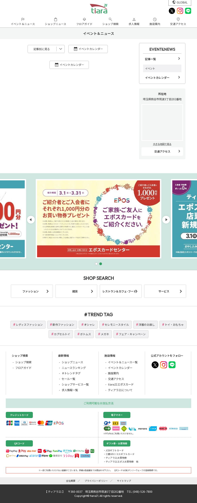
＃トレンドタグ (71, 373)
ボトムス (85, 334)
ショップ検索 (23, 362)
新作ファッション (63, 324)
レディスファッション (29, 324)
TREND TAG (100, 314)
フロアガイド (23, 368)
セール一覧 (68, 379)
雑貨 (75, 291)
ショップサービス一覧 (75, 384)
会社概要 (70, 480)
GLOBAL (182, 2)
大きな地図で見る (162, 144)
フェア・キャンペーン (132, 334)
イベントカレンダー (91, 49)
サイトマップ (124, 480)
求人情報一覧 (70, 390)
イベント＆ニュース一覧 (123, 362)
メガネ (105, 334)
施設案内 (113, 373)
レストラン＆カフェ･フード (119, 291)
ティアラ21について (120, 390)
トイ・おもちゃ (174, 324)
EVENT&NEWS (162, 49)
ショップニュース (72, 362)
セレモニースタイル (117, 324)
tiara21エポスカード (121, 384)
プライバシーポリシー (96, 480)
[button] (96, 263)
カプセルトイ (62, 334)
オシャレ (89, 324)
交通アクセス (162, 151)
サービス (163, 291)
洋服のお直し (147, 324)
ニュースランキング (74, 368)
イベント (150, 68)
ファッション (30, 291)
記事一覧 (150, 59)
